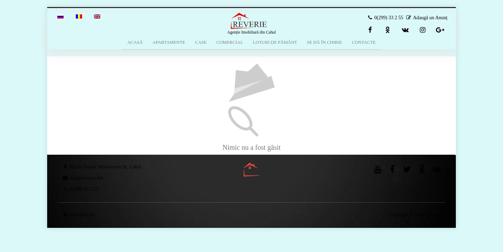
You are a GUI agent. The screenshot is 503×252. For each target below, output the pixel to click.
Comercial (230, 42)
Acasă (135, 42)
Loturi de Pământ (275, 42)
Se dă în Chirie (324, 42)
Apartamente (169, 42)
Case (200, 42)
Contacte (364, 42)
